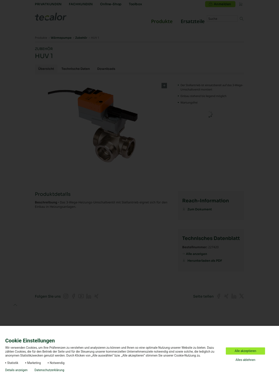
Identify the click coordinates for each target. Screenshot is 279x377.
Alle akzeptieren (245, 351)
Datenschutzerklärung (49, 370)
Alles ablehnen (245, 360)
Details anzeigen (16, 370)
